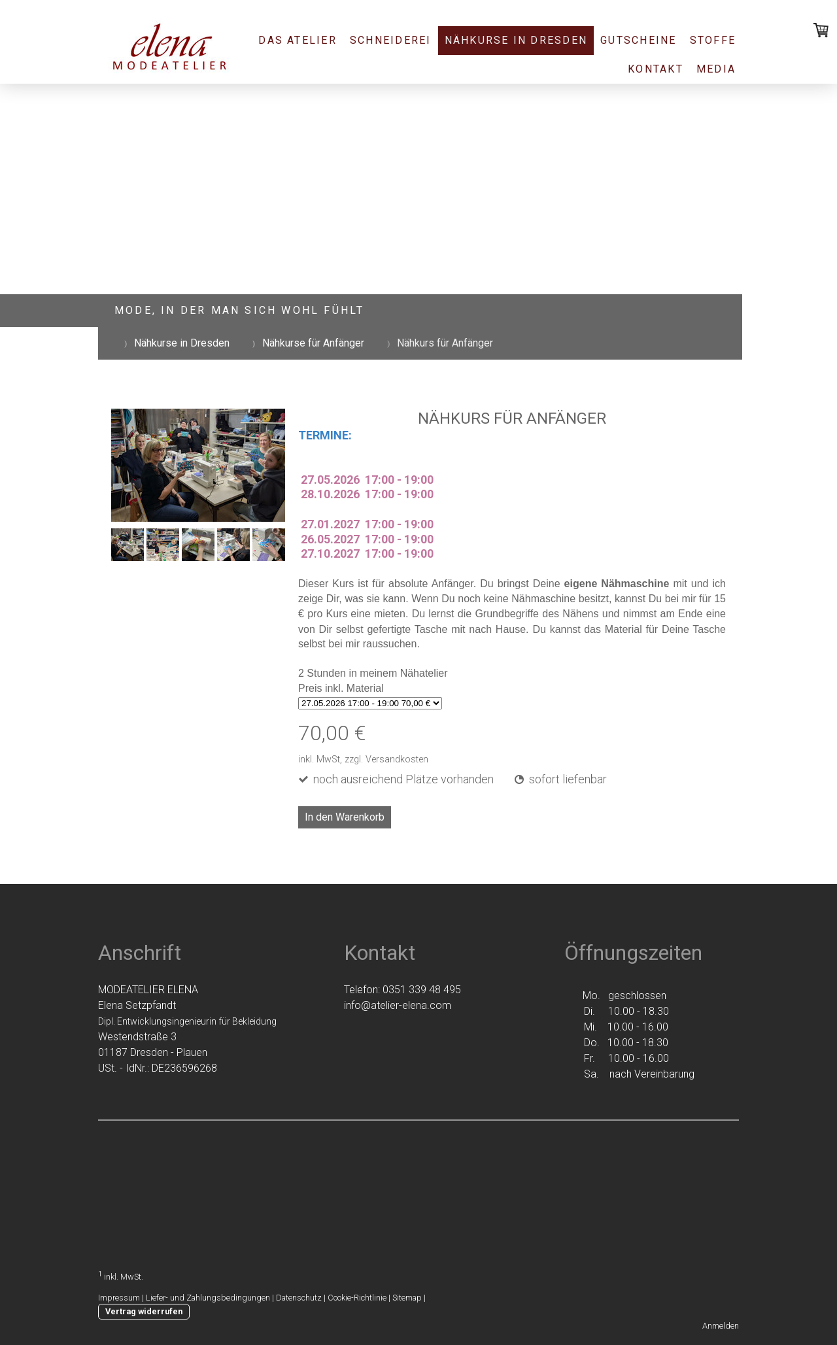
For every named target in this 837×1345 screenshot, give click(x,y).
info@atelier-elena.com (397, 1005)
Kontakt (655, 69)
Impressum (119, 1297)
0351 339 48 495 (422, 989)
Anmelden (720, 1326)
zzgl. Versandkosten (386, 759)
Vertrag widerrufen (143, 1311)
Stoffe (713, 40)
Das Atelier (297, 40)
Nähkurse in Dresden (516, 40)
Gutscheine (638, 40)
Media (716, 69)
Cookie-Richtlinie (357, 1297)
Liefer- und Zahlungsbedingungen (208, 1297)
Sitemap (407, 1297)
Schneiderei (391, 40)
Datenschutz (299, 1297)
